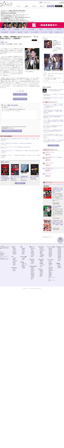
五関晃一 (41, 274)
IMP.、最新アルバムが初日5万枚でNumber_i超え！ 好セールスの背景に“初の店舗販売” (53, 126)
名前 (2, 107)
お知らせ (1, 252)
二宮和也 (2, 42)
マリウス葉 (42, 264)
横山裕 (32, 256)
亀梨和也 (32, 260)
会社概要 (1, 254)
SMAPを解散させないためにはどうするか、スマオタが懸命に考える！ (53, 169)
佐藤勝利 (41, 260)
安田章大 (32, 252)
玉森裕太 (41, 251)
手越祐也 (23, 267)
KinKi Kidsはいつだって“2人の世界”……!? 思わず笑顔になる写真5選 (53, 95)
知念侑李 (32, 269)
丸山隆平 (32, 251)
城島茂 (14, 248)
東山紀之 (59, 266)
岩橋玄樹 (50, 269)
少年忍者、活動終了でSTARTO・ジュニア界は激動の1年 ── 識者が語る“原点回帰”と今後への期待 (53, 141)
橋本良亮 (41, 270)
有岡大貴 (32, 273)
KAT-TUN (32, 259)
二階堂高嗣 (42, 255)
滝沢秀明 (23, 258)
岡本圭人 (32, 271)
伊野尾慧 (32, 276)
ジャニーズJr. (51, 259)
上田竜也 (32, 262)
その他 (59, 260)
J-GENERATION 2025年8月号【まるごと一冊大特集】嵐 (5, 177)
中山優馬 (59, 255)
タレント (42, 6)
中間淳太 (50, 251)
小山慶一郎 (24, 263)
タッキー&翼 (23, 256)
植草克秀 (59, 267)
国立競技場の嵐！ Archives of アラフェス (25, 177)
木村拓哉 (59, 249)
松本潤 (59, 73)
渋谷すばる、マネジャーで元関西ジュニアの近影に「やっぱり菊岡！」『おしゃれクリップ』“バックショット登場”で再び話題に (53, 105)
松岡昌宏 (14, 252)
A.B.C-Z (40, 269)
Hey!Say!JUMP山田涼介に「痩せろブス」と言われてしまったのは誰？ (53, 98)
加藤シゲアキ (24, 265)
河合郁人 (41, 273)
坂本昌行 (14, 258)
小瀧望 (50, 256)
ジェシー (50, 266)
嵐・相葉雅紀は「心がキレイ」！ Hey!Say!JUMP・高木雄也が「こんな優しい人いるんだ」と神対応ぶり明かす (20, 156)
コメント (3, 109)
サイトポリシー (3, 257)
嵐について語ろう (47, 174)
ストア (18, 6)
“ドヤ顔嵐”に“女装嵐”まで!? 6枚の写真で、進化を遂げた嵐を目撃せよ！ (55, 90)
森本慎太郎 (51, 267)
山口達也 (14, 249)
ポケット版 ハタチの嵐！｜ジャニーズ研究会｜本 (15, 177)
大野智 (52, 73)
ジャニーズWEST (51, 246)
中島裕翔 (32, 270)
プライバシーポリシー (4, 256)
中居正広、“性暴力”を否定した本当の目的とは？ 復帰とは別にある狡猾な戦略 (16, 143)
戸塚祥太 (41, 271)
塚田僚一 (41, 276)
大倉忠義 (32, 253)
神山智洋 (50, 252)
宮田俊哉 (41, 256)
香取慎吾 (59, 253)
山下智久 (59, 259)
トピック (34, 6)
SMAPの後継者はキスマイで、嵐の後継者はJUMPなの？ (52, 158)
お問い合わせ (2, 253)
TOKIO (13, 246)
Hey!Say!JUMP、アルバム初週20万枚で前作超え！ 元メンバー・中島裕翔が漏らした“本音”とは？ (53, 131)
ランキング (53, 102)
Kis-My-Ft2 (41, 246)
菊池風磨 (41, 263)
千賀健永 (41, 253)
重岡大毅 (50, 248)
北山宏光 (41, 248)
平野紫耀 (50, 273)
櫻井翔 (49, 73)
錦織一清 (59, 264)
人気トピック (46, 149)
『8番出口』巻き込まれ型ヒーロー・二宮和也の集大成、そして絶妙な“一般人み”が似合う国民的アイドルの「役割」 (20, 151)
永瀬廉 (50, 274)
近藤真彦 (59, 256)
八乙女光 (32, 277)
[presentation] (12, 122)
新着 (46, 102)
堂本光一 (14, 269)
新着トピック (54, 149)
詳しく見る (55, 51)
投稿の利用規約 (14, 105)
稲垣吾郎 (59, 251)
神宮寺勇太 (51, 270)
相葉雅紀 (23, 248)
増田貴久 (23, 266)
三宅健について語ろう (48, 163)
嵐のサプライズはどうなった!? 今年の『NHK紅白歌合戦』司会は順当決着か (16, 147)
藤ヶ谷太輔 (42, 249)
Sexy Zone (41, 259)
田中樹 (50, 262)
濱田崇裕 (50, 255)
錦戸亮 (32, 249)
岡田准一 (14, 264)
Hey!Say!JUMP (33, 266)
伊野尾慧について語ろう (49, 153)
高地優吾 (50, 263)
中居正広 (59, 248)
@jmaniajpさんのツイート (48, 237)
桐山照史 (50, 249)
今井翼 (23, 259)
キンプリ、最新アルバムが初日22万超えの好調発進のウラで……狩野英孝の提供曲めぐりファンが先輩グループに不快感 (53, 121)
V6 (12, 256)
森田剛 (14, 262)
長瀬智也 (14, 253)
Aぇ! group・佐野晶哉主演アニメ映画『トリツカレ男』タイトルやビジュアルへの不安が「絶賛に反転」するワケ (53, 135)
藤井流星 (50, 253)
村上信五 (32, 255)
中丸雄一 (32, 263)
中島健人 (41, 262)
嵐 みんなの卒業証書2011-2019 (34, 177)
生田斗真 (59, 258)
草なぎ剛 (59, 252)
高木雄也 (32, 274)
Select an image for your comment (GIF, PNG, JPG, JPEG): (13, 126)
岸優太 (50, 271)
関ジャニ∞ (32, 246)
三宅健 (14, 263)
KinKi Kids (14, 267)
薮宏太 (32, 278)
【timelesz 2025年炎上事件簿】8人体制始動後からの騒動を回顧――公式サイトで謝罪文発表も (53, 116)
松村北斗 (50, 264)
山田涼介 (32, 267)
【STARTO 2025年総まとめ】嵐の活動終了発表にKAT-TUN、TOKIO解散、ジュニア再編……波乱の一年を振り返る (20, 139)
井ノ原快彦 (15, 260)
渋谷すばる (33, 248)
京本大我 (50, 260)
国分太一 (14, 251)
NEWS (22, 262)
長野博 (14, 259)
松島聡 (41, 266)
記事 (26, 6)
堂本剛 (14, 270)
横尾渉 (41, 252)
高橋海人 (50, 275)
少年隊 (58, 263)
